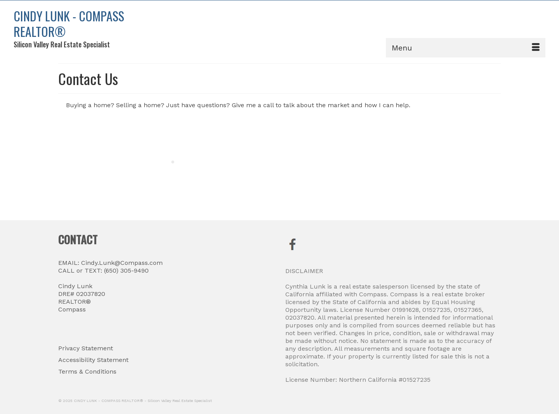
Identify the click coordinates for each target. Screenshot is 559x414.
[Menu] (465, 47)
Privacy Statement (85, 348)
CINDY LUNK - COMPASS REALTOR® (69, 23)
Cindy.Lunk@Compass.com (122, 262)
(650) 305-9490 (125, 270)
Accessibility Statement (93, 360)
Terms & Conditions (87, 371)
